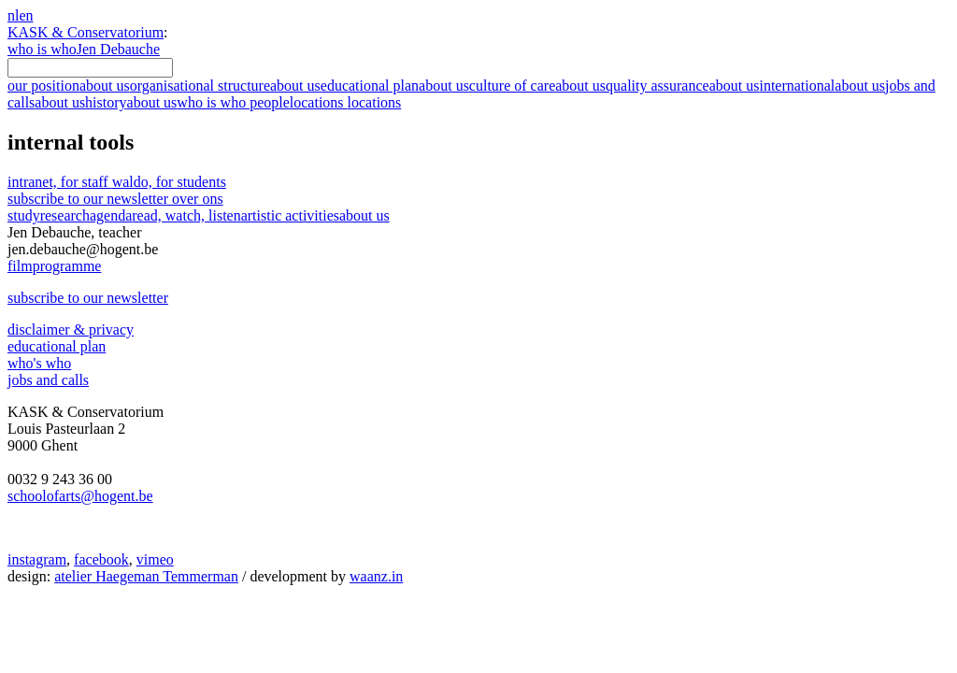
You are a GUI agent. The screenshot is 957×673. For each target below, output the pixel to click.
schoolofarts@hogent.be (80, 496)
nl (13, 15)
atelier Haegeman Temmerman (146, 576)
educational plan (395, 85)
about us (364, 215)
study (23, 215)
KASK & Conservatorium (85, 32)
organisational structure (225, 85)
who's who (39, 363)
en (26, 15)
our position (68, 85)
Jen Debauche (118, 49)
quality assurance (682, 85)
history (131, 102)
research (65, 215)
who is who (42, 49)
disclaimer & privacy (70, 329)
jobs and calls (48, 380)
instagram (36, 559)
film (54, 266)
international (822, 85)
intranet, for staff (59, 182)
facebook (101, 559)
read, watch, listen (186, 215)
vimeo (155, 559)
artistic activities (290, 215)
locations (346, 102)
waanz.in (376, 576)
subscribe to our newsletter (115, 199)
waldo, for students (169, 182)
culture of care (537, 85)
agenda (111, 215)
